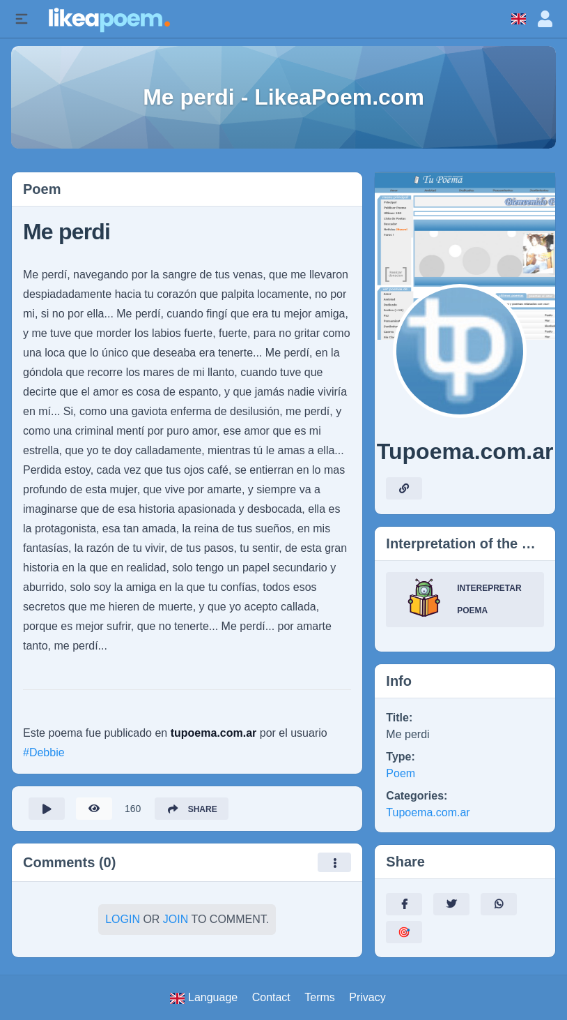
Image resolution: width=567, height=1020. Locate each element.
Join (175, 919)
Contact (271, 997)
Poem (400, 773)
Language (204, 997)
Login (122, 919)
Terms (319, 997)
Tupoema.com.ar (427, 812)
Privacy (367, 997)
